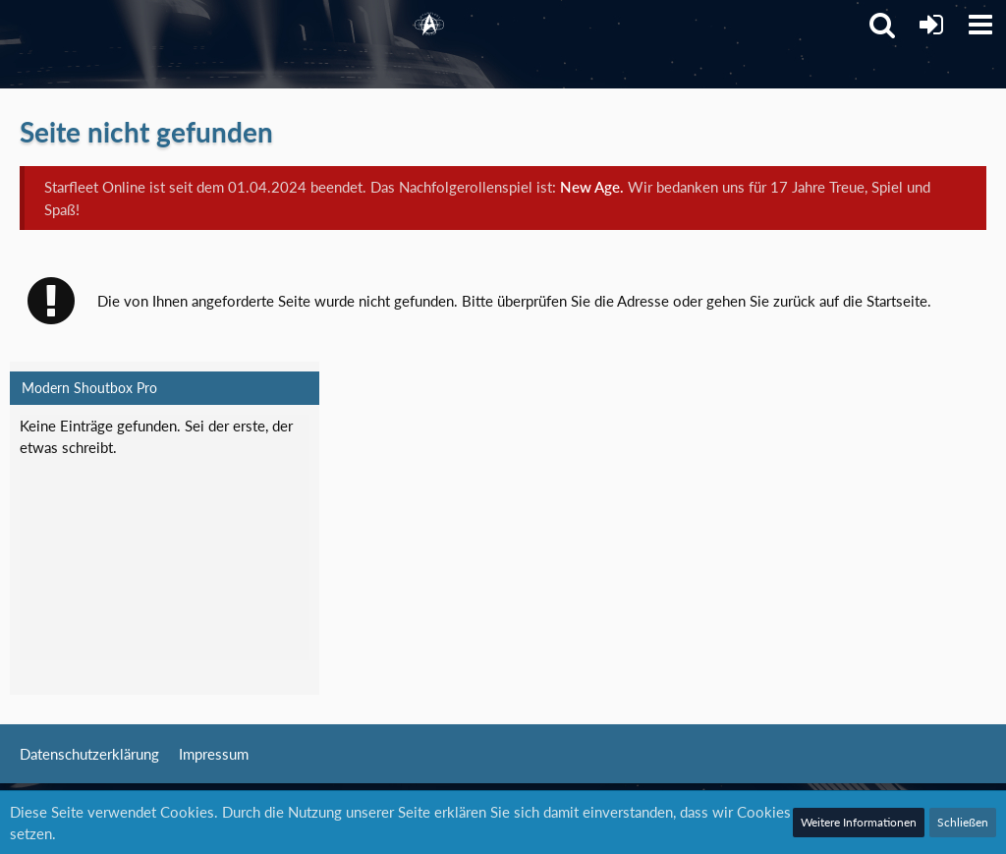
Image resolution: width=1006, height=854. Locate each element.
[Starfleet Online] (429, 24)
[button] (980, 24)
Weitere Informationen (859, 822)
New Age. (592, 187)
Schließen (962, 822)
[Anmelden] (931, 24)
